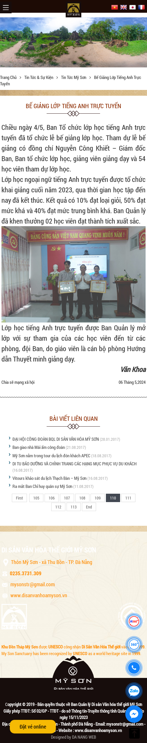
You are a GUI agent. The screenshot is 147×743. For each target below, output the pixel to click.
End (89, 507)
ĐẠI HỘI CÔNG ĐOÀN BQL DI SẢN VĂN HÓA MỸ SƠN (55, 439)
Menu (6, 7)
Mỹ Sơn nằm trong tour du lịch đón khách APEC (51, 455)
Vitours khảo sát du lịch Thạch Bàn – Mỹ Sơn (49, 478)
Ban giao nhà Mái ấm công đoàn (38, 447)
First (19, 498)
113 (74, 507)
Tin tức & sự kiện (39, 77)
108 (82, 498)
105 (36, 498)
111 (128, 498)
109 (98, 498)
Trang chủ (8, 77)
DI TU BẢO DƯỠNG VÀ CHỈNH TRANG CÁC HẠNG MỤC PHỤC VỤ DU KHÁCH (74, 464)
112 (58, 507)
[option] (73, 42)
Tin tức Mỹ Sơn (74, 77)
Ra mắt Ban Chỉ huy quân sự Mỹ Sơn (42, 486)
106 (52, 498)
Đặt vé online (33, 726)
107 (67, 498)
